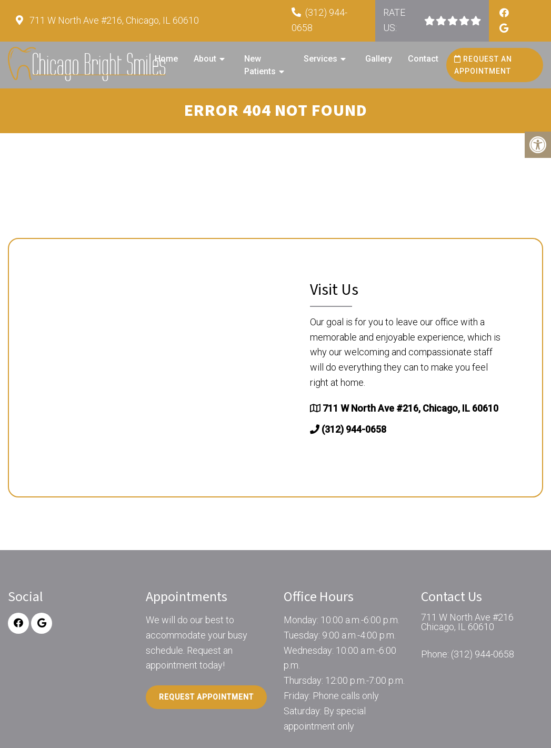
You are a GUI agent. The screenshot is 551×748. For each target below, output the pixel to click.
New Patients (260, 65)
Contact (423, 59)
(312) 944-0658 (354, 429)
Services (320, 59)
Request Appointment (206, 697)
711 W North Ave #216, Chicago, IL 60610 (113, 20)
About (205, 59)
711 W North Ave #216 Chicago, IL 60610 (467, 622)
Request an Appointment (483, 65)
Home (166, 59)
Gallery (378, 59)
